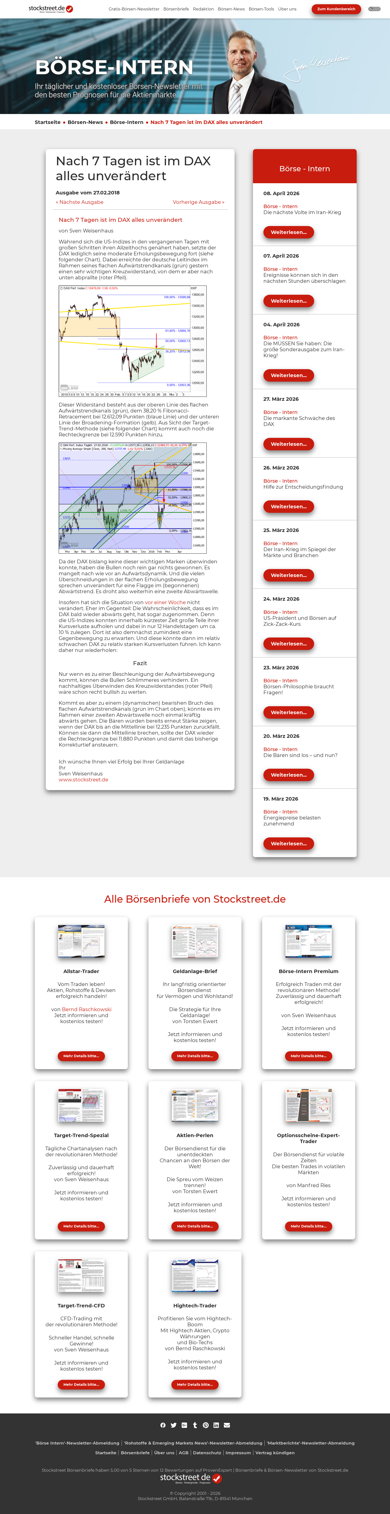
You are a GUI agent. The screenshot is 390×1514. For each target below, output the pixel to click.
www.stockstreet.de (83, 780)
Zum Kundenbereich (336, 9)
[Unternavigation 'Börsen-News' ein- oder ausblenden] (231, 9)
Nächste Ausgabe (81, 202)
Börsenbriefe (135, 1452)
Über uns (164, 1452)
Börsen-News (85, 122)
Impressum (238, 1452)
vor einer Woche (165, 602)
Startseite (48, 122)
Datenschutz (207, 1452)
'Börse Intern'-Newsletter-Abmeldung (77, 1443)
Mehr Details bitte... (81, 1056)
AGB (184, 1452)
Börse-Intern (127, 122)
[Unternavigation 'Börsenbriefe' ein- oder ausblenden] (176, 9)
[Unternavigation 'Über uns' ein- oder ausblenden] (287, 9)
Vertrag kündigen (275, 1452)
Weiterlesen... (289, 232)
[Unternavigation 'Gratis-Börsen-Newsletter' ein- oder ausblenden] (134, 9)
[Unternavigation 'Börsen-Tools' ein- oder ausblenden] (261, 9)
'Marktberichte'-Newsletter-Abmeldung (311, 1443)
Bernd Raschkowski (86, 1009)
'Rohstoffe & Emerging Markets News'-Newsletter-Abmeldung (193, 1443)
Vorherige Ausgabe (197, 202)
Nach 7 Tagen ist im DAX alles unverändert (206, 122)
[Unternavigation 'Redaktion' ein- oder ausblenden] (203, 9)
